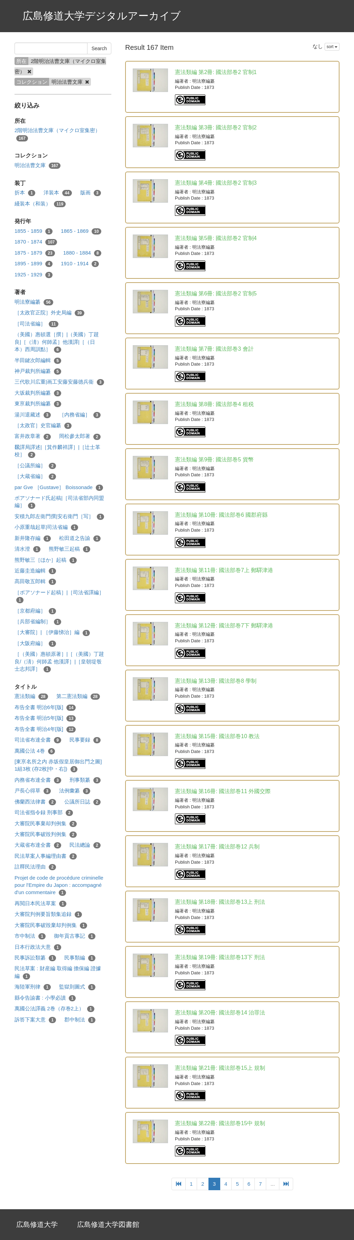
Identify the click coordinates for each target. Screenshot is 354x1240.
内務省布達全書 (38, 780)
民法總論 (85, 845)
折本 (25, 193)
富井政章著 (33, 436)
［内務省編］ (80, 415)
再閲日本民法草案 (40, 903)
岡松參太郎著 (80, 436)
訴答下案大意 (35, 1020)
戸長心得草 (33, 791)
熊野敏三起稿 (69, 549)
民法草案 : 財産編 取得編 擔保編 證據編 (58, 972)
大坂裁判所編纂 (38, 393)
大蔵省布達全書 (38, 845)
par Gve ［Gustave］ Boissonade (59, 487)
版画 (90, 193)
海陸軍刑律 (33, 987)
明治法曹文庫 (37, 165)
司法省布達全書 (38, 740)
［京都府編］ (35, 611)
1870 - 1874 (36, 242)
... (272, 1184)
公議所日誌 (82, 802)
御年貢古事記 (74, 936)
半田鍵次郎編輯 (38, 360)
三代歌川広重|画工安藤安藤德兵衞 (59, 382)
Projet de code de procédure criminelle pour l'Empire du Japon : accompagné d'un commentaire (59, 885)
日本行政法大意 (38, 947)
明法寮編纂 (34, 302)
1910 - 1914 (80, 263)
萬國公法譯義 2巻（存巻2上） (54, 1008)
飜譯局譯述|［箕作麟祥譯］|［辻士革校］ (57, 451)
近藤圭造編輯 (35, 571)
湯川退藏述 (33, 415)
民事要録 (85, 740)
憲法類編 (31, 696)
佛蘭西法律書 (35, 802)
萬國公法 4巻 (35, 751)
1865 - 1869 (81, 231)
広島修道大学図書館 (108, 1224)
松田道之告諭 (80, 538)
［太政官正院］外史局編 (49, 313)
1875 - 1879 (35, 253)
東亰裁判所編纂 (38, 404)
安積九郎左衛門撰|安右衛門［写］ (59, 516)
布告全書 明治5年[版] (45, 718)
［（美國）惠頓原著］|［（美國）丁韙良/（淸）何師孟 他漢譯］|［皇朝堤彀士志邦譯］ (59, 661)
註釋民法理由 (35, 867)
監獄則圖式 (77, 987)
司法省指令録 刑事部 (44, 812)
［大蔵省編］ (35, 476)
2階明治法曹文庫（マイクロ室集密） (57, 134)
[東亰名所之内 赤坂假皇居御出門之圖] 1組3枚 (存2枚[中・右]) (58, 765)
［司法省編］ (36, 324)
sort (332, 46)
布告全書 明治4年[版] (45, 729)
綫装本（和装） (40, 204)
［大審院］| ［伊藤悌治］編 (52, 632)
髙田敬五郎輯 (35, 581)
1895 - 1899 (34, 263)
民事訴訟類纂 (35, 958)
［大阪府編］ (35, 643)
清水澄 (27, 549)
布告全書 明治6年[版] (45, 707)
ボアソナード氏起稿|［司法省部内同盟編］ (59, 502)
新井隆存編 (33, 538)
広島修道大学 (37, 1224)
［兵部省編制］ (38, 621)
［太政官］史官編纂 (43, 425)
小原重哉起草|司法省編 (46, 527)
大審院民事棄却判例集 (46, 823)
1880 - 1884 (82, 253)
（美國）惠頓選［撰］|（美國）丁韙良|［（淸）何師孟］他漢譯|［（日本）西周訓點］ (57, 342)
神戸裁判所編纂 (38, 371)
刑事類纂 (85, 780)
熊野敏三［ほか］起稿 (46, 560)
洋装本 (58, 193)
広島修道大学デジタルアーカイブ (101, 15)
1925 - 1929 (34, 275)
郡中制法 (79, 1020)
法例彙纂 (74, 791)
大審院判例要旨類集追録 (48, 914)
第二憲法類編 (78, 696)
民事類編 (79, 958)
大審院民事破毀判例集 (46, 834)
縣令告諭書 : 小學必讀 (45, 998)
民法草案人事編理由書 (46, 856)
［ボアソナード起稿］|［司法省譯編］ (59, 596)
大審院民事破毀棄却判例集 (51, 925)
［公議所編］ (35, 465)
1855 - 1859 (34, 231)
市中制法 (30, 936)
